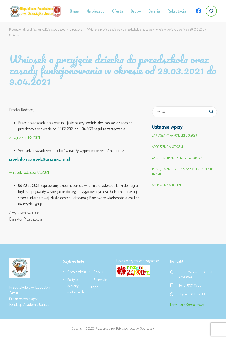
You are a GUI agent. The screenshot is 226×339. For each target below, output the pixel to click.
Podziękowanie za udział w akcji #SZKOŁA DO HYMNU (183, 171)
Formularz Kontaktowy (187, 304)
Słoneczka (101, 279)
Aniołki (98, 272)
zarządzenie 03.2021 (24, 137)
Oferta (117, 11)
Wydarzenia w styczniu (168, 146)
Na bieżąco (95, 11)
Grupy (136, 11)
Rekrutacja (177, 11)
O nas (74, 11)
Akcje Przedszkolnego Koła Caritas (177, 158)
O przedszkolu (76, 272)
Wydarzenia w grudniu (167, 185)
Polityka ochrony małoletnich (75, 285)
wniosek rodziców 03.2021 (29, 172)
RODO (94, 287)
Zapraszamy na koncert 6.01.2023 (174, 135)
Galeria (154, 11)
